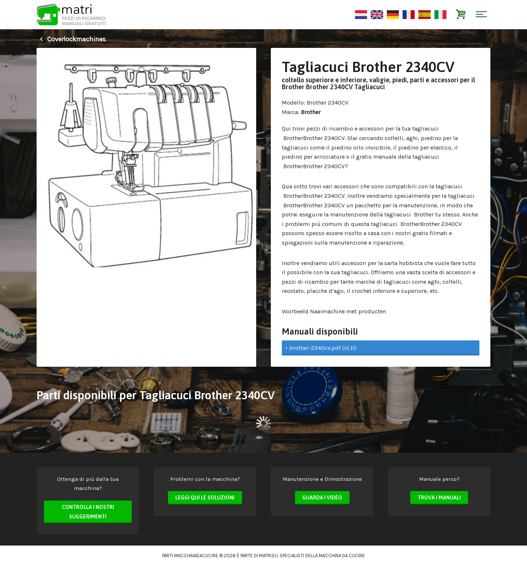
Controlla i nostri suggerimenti (88, 512)
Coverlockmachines (71, 39)
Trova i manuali (439, 498)
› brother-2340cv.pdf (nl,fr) (320, 347)
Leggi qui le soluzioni (205, 498)
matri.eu (268, 555)
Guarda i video (322, 498)
